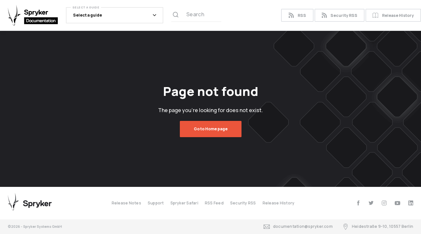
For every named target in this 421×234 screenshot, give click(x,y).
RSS (297, 15)
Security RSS (339, 15)
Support (156, 203)
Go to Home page (211, 129)
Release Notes (126, 203)
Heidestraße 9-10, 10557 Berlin (377, 227)
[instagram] (384, 203)
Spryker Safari (184, 203)
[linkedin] (410, 203)
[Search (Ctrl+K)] (196, 15)
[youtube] (397, 203)
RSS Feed (214, 203)
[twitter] (371, 203)
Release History (279, 203)
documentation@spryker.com (298, 227)
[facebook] (358, 203)
